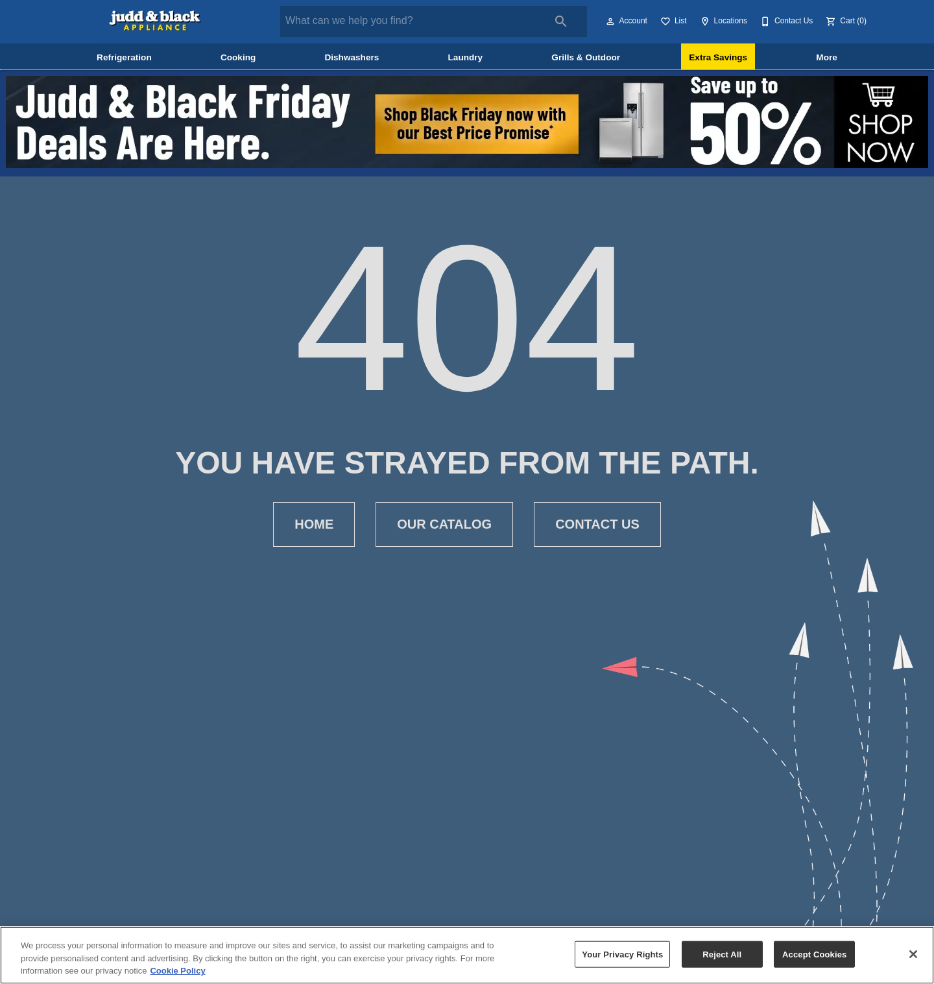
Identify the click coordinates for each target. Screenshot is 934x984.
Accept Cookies (814, 954)
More (826, 57)
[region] (467, 955)
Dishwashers (351, 57)
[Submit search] (561, 21)
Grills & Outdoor (585, 57)
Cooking (238, 57)
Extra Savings (718, 57)
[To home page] (156, 21)
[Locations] (722, 21)
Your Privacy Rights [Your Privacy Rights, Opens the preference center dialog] (622, 954)
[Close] (913, 954)
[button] (610, 21)
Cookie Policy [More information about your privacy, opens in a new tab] (177, 971)
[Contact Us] (785, 21)
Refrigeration (124, 57)
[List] (672, 21)
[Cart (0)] (845, 21)
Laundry (465, 57)
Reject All (721, 954)
